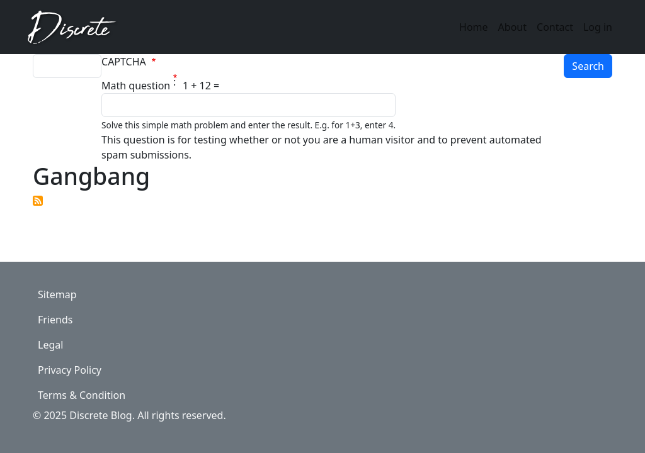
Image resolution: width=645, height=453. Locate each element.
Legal (50, 345)
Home (473, 27)
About (512, 27)
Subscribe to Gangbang (38, 201)
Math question (135, 85)
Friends (55, 320)
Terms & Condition (81, 395)
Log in (597, 27)
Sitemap (57, 294)
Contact (555, 27)
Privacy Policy (69, 370)
